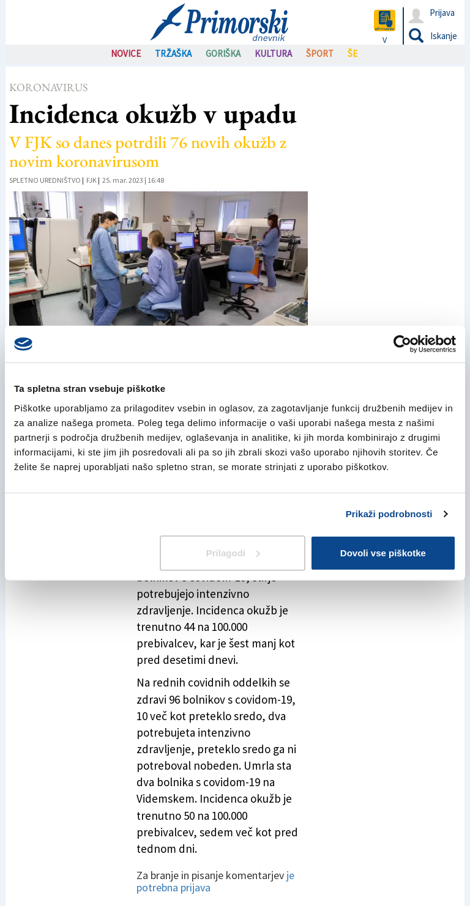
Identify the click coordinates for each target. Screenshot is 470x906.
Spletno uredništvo (45, 180)
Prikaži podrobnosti (389, 514)
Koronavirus (48, 87)
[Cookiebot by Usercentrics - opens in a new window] (402, 344)
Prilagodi (233, 552)
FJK (91, 180)
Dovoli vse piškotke (383, 552)
